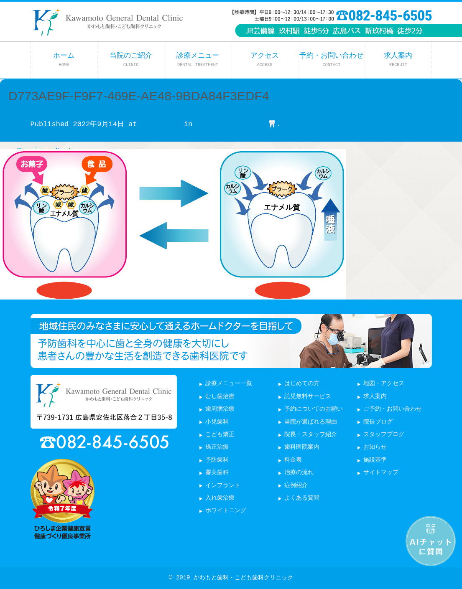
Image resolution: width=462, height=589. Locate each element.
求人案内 (398, 59)
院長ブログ (378, 422)
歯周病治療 (220, 409)
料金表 (293, 460)
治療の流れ (299, 473)
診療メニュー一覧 (228, 384)
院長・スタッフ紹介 (310, 435)
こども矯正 (220, 435)
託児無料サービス (307, 397)
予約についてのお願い (313, 409)
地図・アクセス (383, 384)
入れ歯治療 (220, 498)
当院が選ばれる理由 (310, 422)
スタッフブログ (383, 435)
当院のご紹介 (131, 59)
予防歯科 (217, 460)
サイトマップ (380, 473)
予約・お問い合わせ (331, 59)
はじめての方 (301, 384)
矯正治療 (217, 447)
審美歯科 (217, 473)
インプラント (222, 486)
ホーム (63, 59)
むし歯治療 (220, 397)
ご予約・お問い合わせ (392, 409)
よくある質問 (301, 498)
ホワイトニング (225, 511)
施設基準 (375, 460)
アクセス (264, 59)
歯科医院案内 (301, 447)
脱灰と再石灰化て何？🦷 (236, 124)
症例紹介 (296, 486)
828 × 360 (160, 124)
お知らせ (375, 447)
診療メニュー (197, 59)
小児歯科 (217, 422)
